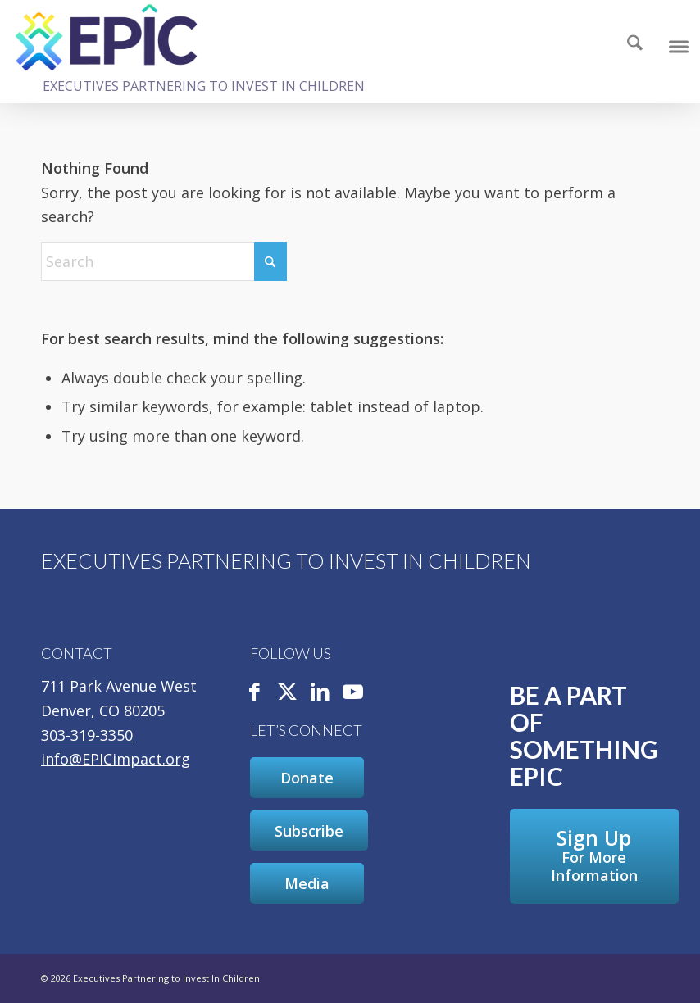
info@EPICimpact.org (115, 759)
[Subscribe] (309, 830)
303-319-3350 (87, 735)
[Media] (307, 883)
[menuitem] (634, 45)
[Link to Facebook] (255, 692)
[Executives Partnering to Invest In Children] (106, 37)
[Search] (627, 45)
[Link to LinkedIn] (320, 692)
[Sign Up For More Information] (594, 856)
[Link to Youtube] (353, 692)
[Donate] (307, 777)
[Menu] (677, 45)
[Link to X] (287, 692)
